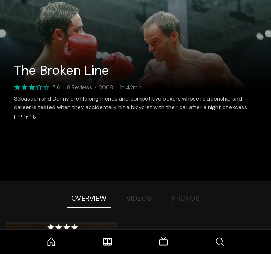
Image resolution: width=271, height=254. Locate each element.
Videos (139, 198)
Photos (185, 198)
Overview (89, 198)
